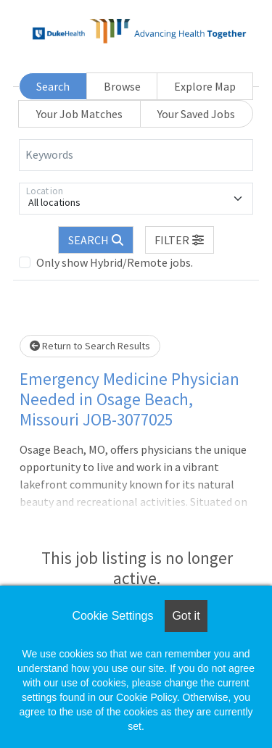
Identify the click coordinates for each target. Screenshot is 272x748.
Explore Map (205, 86)
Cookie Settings (112, 616)
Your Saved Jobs (196, 114)
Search (53, 86)
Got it (185, 616)
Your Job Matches (79, 114)
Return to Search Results (90, 345)
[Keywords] (136, 155)
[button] (180, 240)
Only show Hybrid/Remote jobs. (114, 262)
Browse (122, 86)
